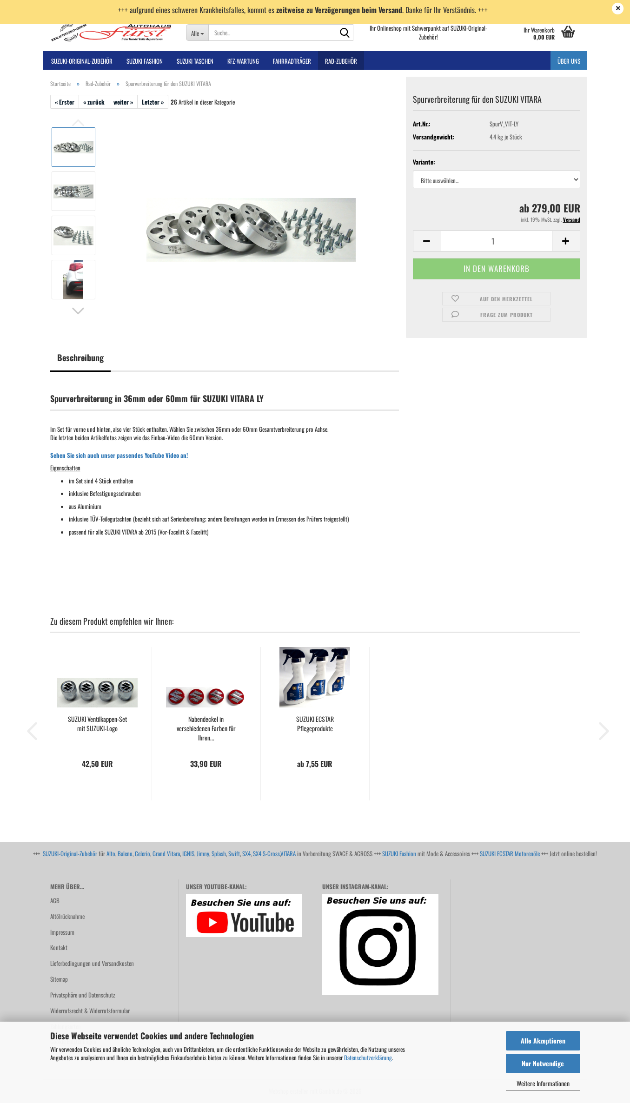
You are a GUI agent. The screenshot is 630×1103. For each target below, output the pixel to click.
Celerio (142, 853)
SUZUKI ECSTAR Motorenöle (510, 853)
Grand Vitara (166, 853)
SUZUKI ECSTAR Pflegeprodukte (315, 723)
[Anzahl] (496, 241)
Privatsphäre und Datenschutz (82, 994)
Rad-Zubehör (341, 61)
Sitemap (59, 979)
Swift (234, 853)
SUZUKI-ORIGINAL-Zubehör (82, 61)
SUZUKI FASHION (144, 61)
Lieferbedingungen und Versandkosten (92, 963)
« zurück (94, 101)
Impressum (62, 932)
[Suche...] (197, 32)
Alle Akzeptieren (543, 1040)
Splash (219, 853)
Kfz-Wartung (243, 61)
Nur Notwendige (543, 1063)
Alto (110, 853)
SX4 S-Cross (266, 853)
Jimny (203, 853)
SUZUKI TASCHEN (195, 61)
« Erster (64, 101)
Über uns (568, 61)
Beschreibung (80, 357)
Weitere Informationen (543, 1083)
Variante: (424, 162)
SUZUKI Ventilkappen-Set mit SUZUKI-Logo (97, 723)
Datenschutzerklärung (368, 1057)
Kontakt (58, 947)
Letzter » (153, 101)
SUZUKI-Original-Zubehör (70, 853)
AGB (55, 900)
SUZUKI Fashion (399, 853)
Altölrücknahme (67, 916)
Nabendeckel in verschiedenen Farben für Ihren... (206, 728)
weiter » (123, 101)
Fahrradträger (292, 61)
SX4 (246, 853)
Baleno (125, 853)
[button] (78, 311)
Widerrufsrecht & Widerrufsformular (90, 1010)
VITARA (288, 853)
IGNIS (188, 853)
